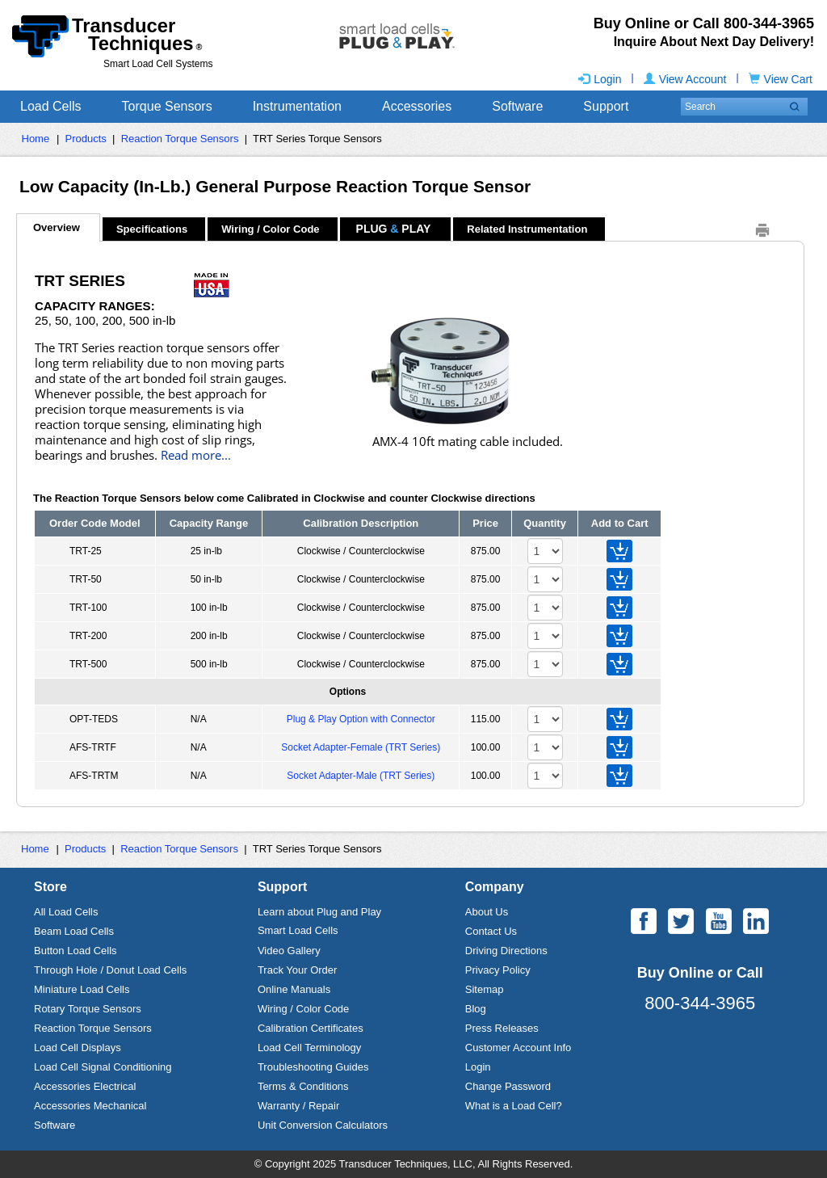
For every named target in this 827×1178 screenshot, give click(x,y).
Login (599, 79)
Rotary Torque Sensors (87, 1009)
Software (517, 106)
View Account (685, 79)
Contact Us (491, 931)
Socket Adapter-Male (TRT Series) (360, 775)
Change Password (508, 1086)
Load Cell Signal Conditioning (103, 1067)
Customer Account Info (518, 1047)
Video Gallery (289, 951)
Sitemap (484, 989)
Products (86, 139)
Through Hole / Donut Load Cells (110, 970)
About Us (486, 912)
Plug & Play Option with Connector (361, 719)
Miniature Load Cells (82, 989)
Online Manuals (294, 989)
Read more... (196, 455)
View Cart (780, 79)
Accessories (416, 106)
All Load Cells (66, 912)
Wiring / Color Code (303, 1009)
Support (605, 106)
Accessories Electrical (85, 1086)
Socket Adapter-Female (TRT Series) (360, 747)
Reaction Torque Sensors (180, 139)
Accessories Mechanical (90, 1106)
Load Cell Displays (77, 1047)
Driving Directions (506, 951)
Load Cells (51, 106)
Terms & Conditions (303, 1086)
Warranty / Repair (298, 1106)
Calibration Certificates (310, 1028)
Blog (475, 1009)
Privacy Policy (498, 970)
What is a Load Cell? (513, 1106)
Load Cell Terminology (309, 1047)
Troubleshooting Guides (313, 1067)
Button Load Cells (75, 951)
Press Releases (502, 1028)
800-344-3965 (699, 1003)
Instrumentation (297, 106)
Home (36, 139)
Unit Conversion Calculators (323, 1125)
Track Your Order (298, 970)
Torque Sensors (167, 106)
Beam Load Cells (74, 931)
